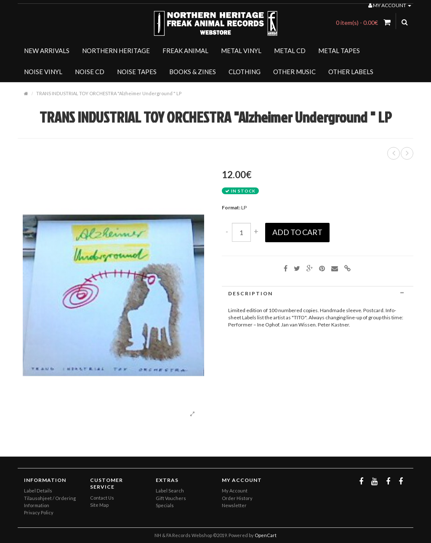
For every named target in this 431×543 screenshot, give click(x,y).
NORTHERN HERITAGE (116, 50)
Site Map (99, 505)
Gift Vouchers (171, 498)
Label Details (38, 490)
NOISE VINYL (43, 71)
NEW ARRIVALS (46, 50)
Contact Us (102, 497)
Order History (237, 498)
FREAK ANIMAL (185, 50)
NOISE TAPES (137, 71)
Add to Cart (297, 232)
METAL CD (290, 50)
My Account (234, 490)
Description (317, 293)
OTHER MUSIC (294, 71)
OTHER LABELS (350, 71)
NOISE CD (89, 71)
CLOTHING (245, 71)
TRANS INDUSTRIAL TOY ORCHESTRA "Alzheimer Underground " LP (108, 93)
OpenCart (266, 535)
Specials (165, 505)
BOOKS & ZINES (192, 71)
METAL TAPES (339, 50)
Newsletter (234, 505)
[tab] (317, 293)
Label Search (170, 490)
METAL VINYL (241, 50)
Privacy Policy (38, 512)
